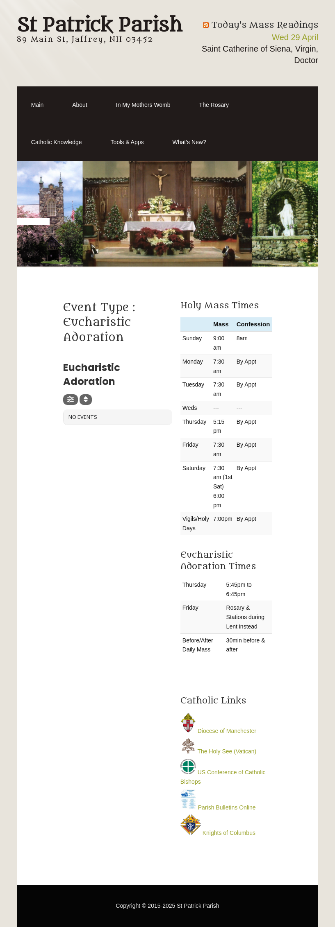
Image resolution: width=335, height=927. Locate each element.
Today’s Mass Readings (265, 25)
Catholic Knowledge (56, 142)
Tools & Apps (127, 142)
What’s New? (189, 142)
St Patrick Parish (99, 25)
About (79, 105)
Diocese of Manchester (218, 731)
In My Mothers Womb (143, 105)
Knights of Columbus (217, 833)
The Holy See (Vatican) (218, 751)
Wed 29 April (295, 37)
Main (37, 105)
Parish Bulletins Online (218, 807)
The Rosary (214, 105)
